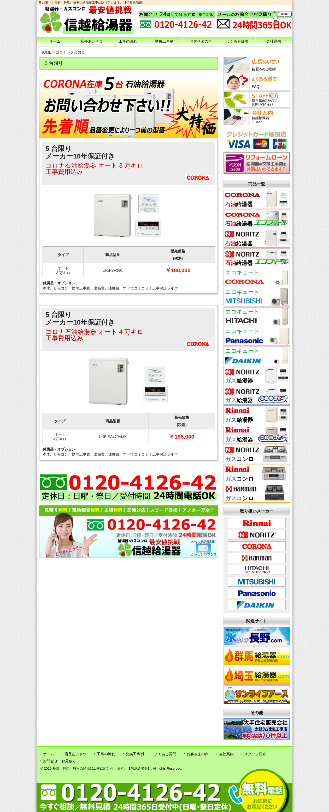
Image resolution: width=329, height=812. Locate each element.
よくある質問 (237, 41)
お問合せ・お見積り (59, 761)
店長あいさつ (92, 41)
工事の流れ (128, 41)
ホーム (55, 41)
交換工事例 (164, 41)
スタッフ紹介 (255, 754)
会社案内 (273, 41)
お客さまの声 (201, 41)
